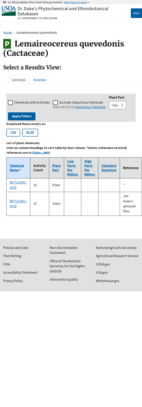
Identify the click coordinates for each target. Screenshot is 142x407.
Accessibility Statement (20, 272)
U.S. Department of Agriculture (38, 18)
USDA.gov (103, 264)
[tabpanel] (71, 155)
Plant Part (116, 97)
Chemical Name (17, 167)
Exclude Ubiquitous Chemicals (81, 102)
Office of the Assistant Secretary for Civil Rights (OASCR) (67, 266)
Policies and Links (15, 248)
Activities (39, 79)
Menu (136, 13)
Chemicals (19, 79)
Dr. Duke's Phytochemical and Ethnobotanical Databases (63, 11)
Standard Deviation (109, 167)
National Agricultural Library (116, 248)
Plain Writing (12, 256)
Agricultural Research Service (117, 256)
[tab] (19, 79)
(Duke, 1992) (41, 152)
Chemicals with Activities (32, 102)
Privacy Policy (13, 281)
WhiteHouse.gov (107, 281)
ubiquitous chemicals (90, 107)
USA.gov (102, 272)
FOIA (6, 264)
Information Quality (64, 279)
